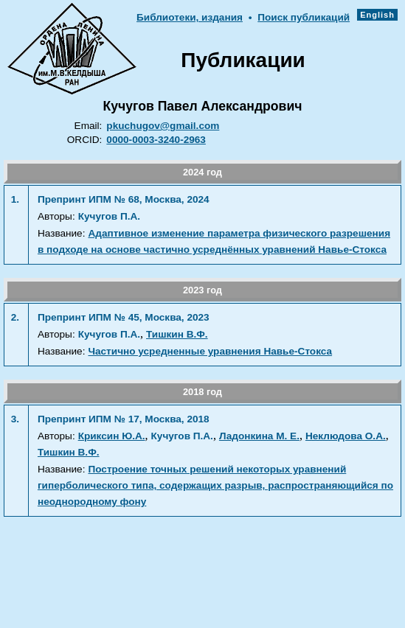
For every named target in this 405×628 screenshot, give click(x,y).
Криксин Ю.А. (111, 436)
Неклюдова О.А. (345, 436)
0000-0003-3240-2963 (156, 139)
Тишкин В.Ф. (177, 334)
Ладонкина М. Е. (259, 436)
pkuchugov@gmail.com (162, 125)
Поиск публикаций (303, 17)
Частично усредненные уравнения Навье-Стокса (210, 351)
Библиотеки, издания (189, 17)
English (377, 14)
